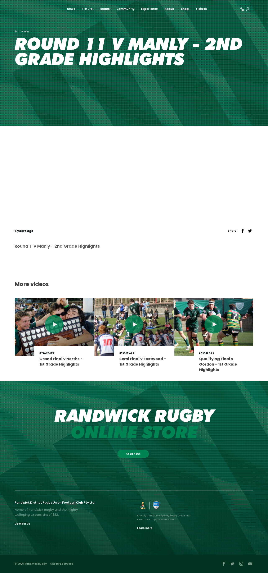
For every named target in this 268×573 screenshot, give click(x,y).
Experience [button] (149, 9)
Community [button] (125, 9)
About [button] (169, 9)
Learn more (144, 528)
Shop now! (133, 453)
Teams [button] (104, 9)
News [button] (71, 9)
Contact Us (22, 524)
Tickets (201, 9)
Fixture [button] (87, 9)
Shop (185, 9)
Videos (25, 31)
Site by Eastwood (61, 563)
